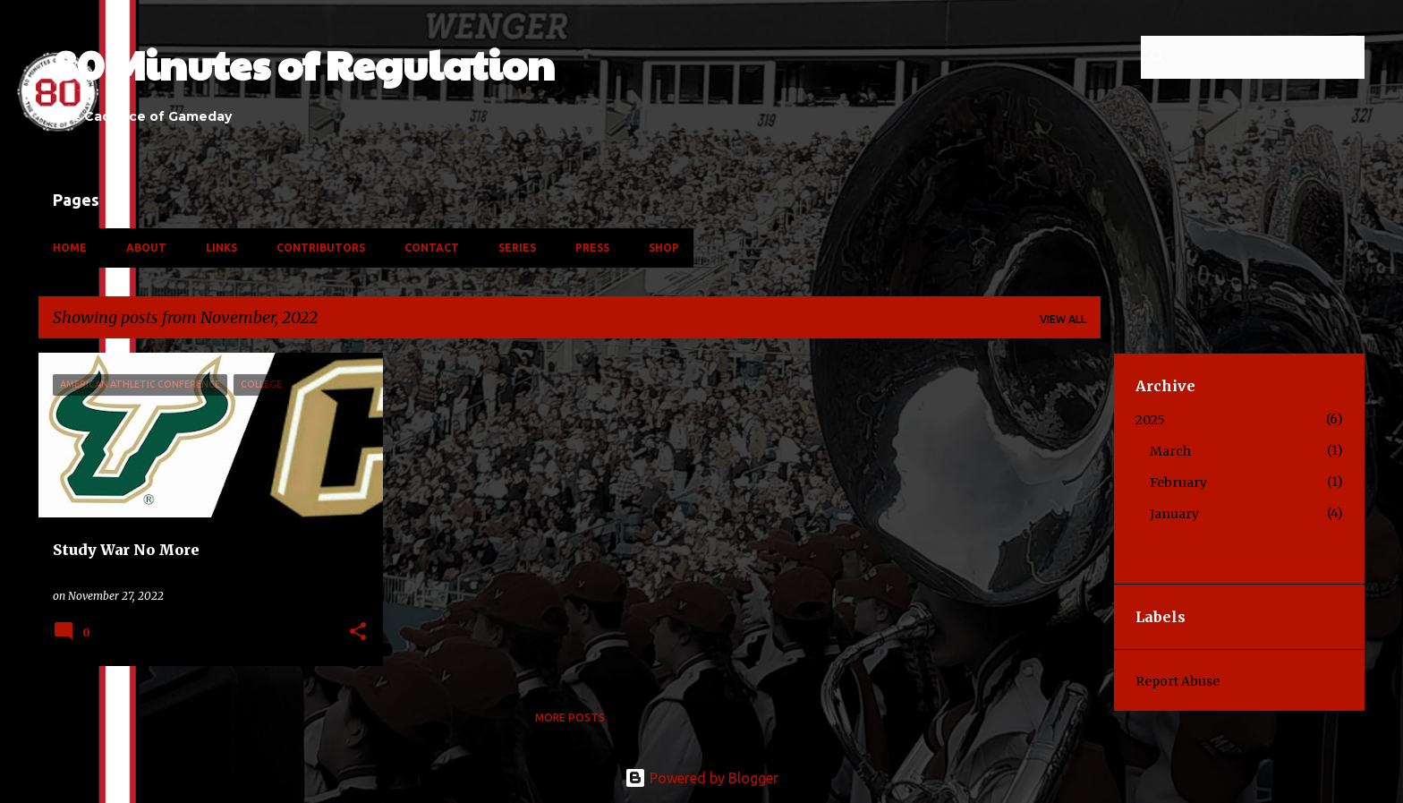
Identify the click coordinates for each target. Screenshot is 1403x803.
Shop (664, 247)
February (1178, 482)
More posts (570, 717)
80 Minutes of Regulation (304, 64)
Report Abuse (1177, 681)
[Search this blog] (1271, 57)
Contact (431, 247)
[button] (358, 632)
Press (592, 247)
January (1174, 514)
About (146, 247)
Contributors (320, 247)
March (1170, 451)
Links (221, 247)
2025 (1150, 420)
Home (70, 247)
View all (1063, 319)
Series (517, 247)
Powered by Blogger (701, 778)
